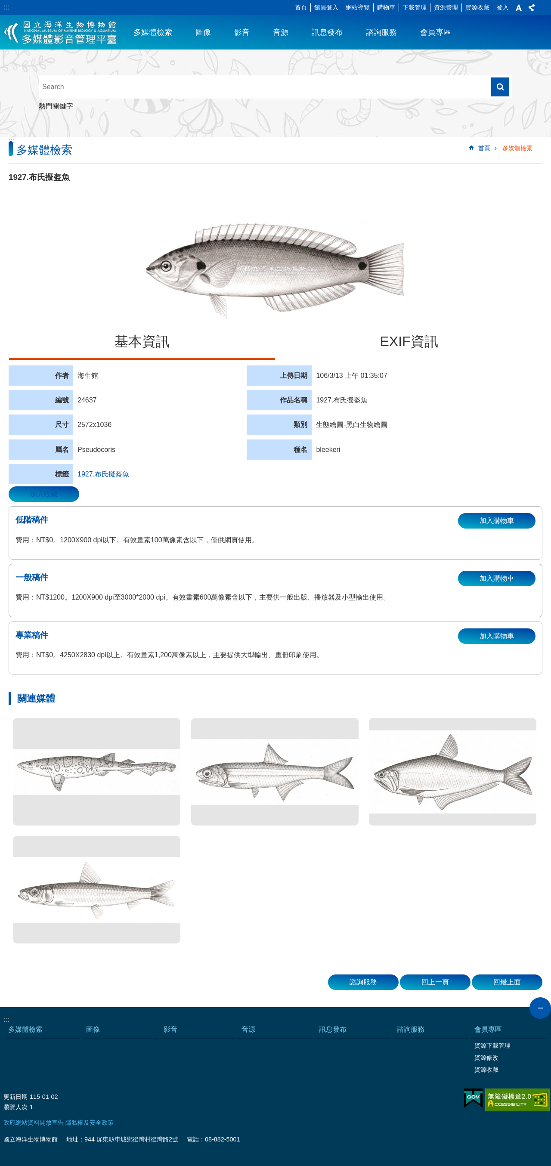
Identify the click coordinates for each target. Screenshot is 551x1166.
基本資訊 (142, 341)
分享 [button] (531, 7)
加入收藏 (44, 494)
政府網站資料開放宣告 (33, 1122)
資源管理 (446, 7)
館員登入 (326, 7)
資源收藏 (477, 7)
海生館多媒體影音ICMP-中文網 (61, 32)
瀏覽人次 (15, 1107)
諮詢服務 (381, 32)
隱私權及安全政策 (89, 1122)
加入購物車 (497, 520)
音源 (280, 32)
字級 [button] (518, 7)
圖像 (203, 32)
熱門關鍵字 (56, 106)
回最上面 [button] (507, 982)
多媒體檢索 (152, 32)
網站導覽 (358, 7)
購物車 (386, 7)
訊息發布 (327, 32)
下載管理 (414, 7)
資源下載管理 (492, 1045)
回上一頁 (435, 982)
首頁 (301, 7)
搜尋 (500, 86)
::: (6, 7)
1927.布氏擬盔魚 (103, 474)
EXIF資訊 (409, 341)
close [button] (540, 1008)
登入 (503, 7)
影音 (242, 32)
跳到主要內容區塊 (4, 4)
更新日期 (15, 1096)
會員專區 (435, 32)
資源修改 (486, 1057)
